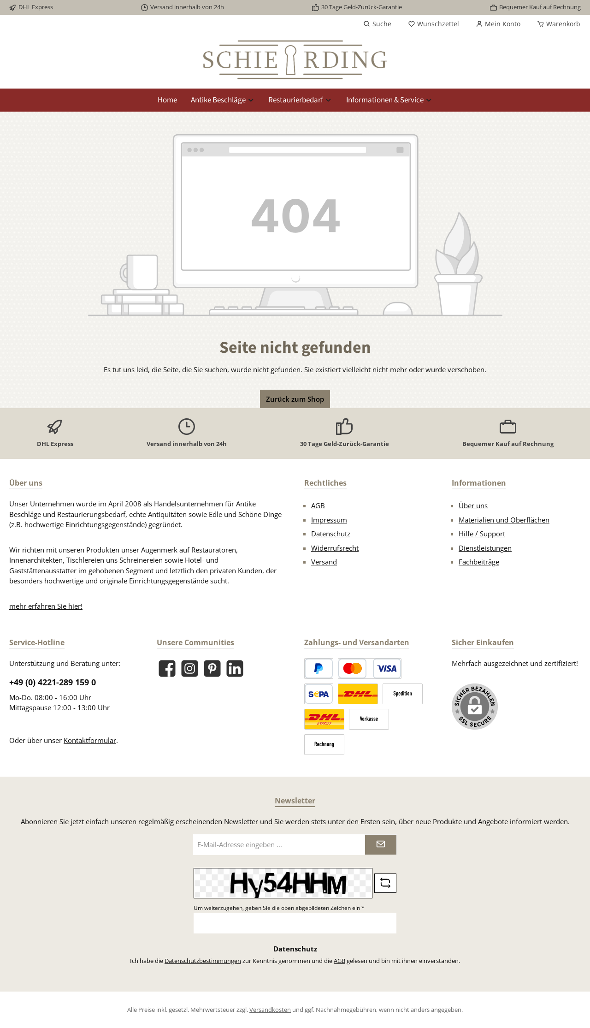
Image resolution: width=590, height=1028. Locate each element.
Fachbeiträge (479, 561)
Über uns (473, 505)
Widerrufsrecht (335, 548)
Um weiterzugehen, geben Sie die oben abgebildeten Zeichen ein (279, 908)
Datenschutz (330, 533)
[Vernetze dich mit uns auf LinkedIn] (234, 668)
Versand (324, 561)
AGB (318, 505)
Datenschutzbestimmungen (203, 961)
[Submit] (381, 844)
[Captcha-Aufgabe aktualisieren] (385, 883)
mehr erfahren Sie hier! (46, 606)
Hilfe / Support (482, 533)
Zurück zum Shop (295, 399)
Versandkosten (270, 1009)
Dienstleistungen (485, 548)
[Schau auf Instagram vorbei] (189, 668)
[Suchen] (377, 24)
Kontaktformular (90, 740)
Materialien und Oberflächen (504, 519)
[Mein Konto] (498, 24)
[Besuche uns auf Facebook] (167, 668)
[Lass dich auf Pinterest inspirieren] (212, 668)
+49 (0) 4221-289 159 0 (52, 682)
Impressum (329, 519)
